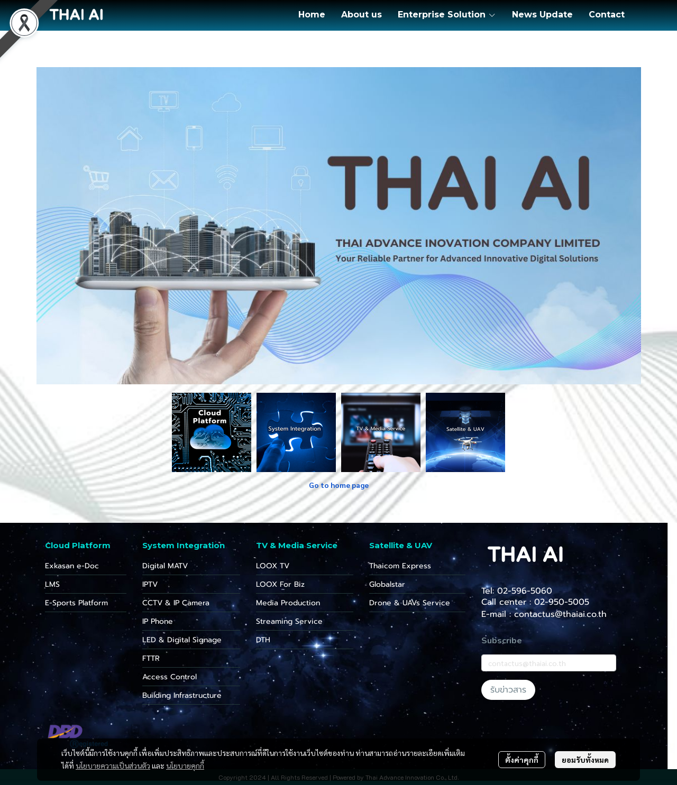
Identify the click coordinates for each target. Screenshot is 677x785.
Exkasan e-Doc (72, 565)
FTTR (151, 658)
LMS (52, 584)
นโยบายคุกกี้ (185, 765)
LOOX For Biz (280, 584)
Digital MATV (165, 565)
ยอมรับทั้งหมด (585, 759)
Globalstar (387, 584)
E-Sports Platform (76, 602)
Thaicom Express (400, 565)
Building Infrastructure (182, 695)
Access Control (169, 676)
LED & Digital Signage (182, 639)
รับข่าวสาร (508, 690)
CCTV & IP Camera (175, 602)
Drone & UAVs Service (409, 602)
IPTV (150, 584)
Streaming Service (289, 621)
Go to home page (339, 485)
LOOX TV (272, 565)
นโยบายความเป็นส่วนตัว (113, 765)
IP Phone (157, 621)
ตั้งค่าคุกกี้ (521, 759)
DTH (263, 639)
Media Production (288, 602)
